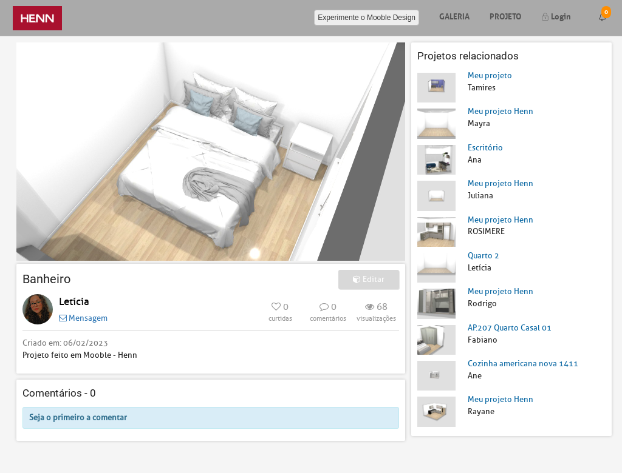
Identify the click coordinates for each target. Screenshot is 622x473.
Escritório (485, 148)
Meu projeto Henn (500, 111)
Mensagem (83, 318)
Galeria (454, 15)
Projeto (505, 15)
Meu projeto (490, 75)
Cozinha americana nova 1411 (523, 363)
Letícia (74, 301)
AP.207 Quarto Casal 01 (510, 328)
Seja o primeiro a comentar (78, 417)
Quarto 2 (483, 255)
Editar (368, 279)
